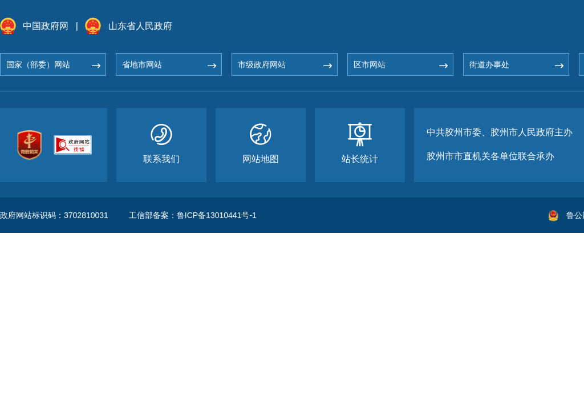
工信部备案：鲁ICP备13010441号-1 (193, 215)
